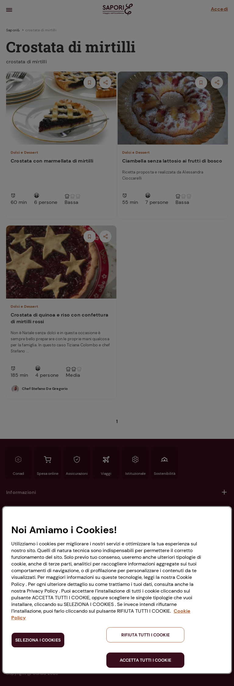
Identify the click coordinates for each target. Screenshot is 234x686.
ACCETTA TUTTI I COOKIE (145, 660)
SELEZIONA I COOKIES (38, 640)
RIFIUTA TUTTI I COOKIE (145, 635)
